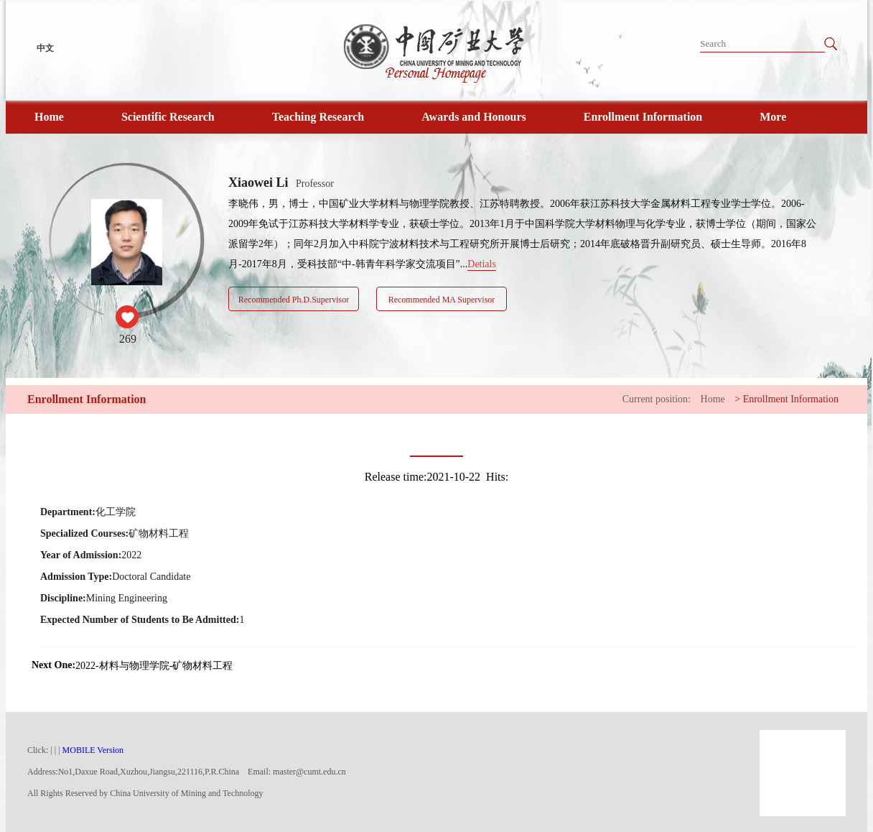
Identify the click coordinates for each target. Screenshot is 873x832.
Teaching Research (318, 117)
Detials (481, 264)
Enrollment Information (643, 117)
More (773, 117)
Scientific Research (168, 117)
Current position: (656, 399)
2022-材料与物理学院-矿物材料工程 (154, 665)
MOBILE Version (92, 750)
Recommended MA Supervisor (441, 300)
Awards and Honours (473, 117)
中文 (45, 48)
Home (49, 117)
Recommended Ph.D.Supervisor (293, 300)
